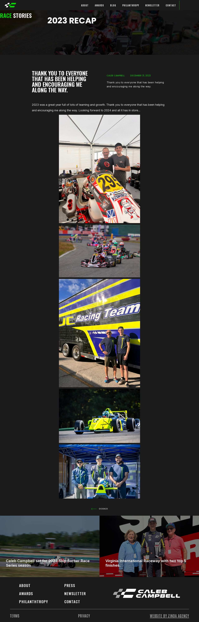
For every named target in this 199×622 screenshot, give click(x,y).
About (25, 585)
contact (72, 601)
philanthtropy (33, 601)
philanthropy (130, 5)
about (85, 5)
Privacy (84, 615)
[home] (10, 5)
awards (99, 5)
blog (113, 5)
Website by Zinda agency (169, 615)
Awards (26, 593)
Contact (171, 5)
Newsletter (152, 5)
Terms (15, 615)
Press (69, 585)
